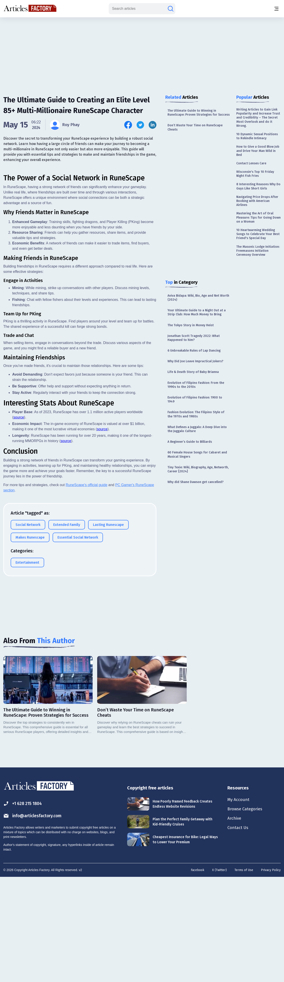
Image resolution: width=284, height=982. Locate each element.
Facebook (197, 974)
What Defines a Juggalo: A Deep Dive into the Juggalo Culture (197, 429)
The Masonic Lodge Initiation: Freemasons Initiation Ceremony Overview (258, 251)
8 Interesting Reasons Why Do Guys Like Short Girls (258, 186)
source (18, 571)
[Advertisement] (142, 52)
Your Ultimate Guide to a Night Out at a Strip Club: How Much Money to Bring (197, 312)
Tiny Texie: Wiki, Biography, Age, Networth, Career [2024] (198, 469)
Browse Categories (246, 914)
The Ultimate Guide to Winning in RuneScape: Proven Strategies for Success (199, 113)
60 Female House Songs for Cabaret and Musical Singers (197, 454)
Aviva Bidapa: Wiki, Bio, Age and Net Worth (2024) (198, 298)
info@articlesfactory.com (33, 920)
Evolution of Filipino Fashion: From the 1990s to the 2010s (196, 385)
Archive (234, 923)
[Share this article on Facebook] (128, 125)
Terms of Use (244, 974)
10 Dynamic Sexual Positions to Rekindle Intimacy (257, 136)
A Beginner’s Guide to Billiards (190, 442)
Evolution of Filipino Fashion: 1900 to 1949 (195, 399)
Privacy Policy (271, 974)
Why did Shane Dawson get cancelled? (195, 482)
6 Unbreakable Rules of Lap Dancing (194, 350)
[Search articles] (170, 8)
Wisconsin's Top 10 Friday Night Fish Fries (255, 174)
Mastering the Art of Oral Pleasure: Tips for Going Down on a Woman (258, 217)
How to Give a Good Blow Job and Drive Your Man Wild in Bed (257, 151)
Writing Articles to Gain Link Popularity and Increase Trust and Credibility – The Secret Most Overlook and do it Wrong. (258, 118)
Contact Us (238, 933)
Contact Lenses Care (251, 163)
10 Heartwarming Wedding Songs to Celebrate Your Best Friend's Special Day (258, 234)
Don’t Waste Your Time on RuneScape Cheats (195, 127)
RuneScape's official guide (86, 638)
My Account (238, 904)
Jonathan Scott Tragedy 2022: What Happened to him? (194, 338)
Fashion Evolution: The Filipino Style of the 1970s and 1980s (196, 414)
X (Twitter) (219, 974)
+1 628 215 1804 (23, 908)
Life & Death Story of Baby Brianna (193, 372)
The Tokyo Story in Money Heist (191, 325)
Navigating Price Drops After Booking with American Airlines (257, 201)
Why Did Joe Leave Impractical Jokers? (195, 361)
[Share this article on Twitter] (140, 125)
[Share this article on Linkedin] (152, 125)
